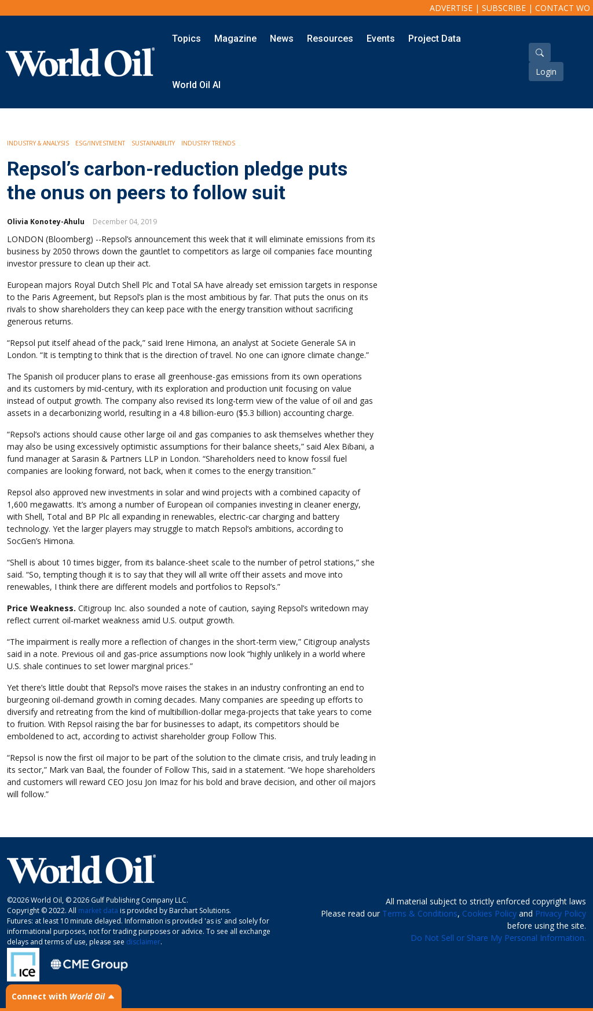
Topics (186, 38)
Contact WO (562, 7)
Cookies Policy (489, 913)
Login (546, 71)
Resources (330, 38)
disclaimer (143, 942)
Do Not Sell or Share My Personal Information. (498, 937)
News (282, 38)
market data (98, 910)
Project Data (434, 38)
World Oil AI (196, 84)
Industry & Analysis (38, 143)
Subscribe (504, 7)
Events (381, 38)
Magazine (235, 38)
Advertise (451, 7)
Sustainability (153, 143)
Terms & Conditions (419, 913)
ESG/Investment (100, 143)
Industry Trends (208, 143)
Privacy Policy (560, 913)
